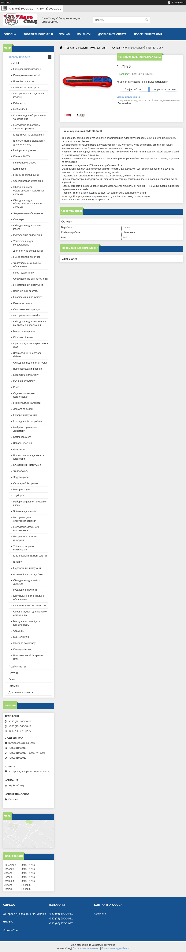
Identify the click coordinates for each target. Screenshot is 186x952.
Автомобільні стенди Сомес (29, 574)
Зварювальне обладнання (28, 213)
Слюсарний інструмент (26, 483)
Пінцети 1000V (21, 156)
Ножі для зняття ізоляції (105, 47)
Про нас (64, 34)
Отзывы (14, 685)
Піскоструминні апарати (27, 402)
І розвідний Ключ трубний (28, 421)
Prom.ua (110, 945)
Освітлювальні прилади (26, 309)
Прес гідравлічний (23, 272)
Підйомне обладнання (26, 174)
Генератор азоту (22, 303)
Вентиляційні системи (25, 290)
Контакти (84, 34)
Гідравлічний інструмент (27, 568)
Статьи (13, 673)
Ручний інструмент (24, 381)
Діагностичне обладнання (28, 250)
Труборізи (18, 495)
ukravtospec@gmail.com (21, 743)
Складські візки (22, 649)
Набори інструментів (25, 415)
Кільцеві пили (21, 636)
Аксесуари (19, 449)
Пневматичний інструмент (28, 284)
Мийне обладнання (24, 331)
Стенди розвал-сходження (28, 180)
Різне (16, 387)
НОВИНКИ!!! (20, 109)
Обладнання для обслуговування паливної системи (27, 203)
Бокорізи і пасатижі (24, 81)
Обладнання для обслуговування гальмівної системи (28, 190)
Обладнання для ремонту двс (30, 362)
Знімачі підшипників (24, 511)
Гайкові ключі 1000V (24, 162)
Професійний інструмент (27, 297)
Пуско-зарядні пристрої (26, 256)
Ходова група (20, 477)
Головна (10, 34)
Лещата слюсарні (23, 408)
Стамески (18, 630)
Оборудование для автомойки (30, 278)
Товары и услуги (19, 56)
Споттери (18, 219)
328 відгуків (178, 2)
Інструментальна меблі (26, 315)
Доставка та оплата (112, 34)
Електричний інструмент (27, 464)
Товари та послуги (37, 34)
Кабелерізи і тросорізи (26, 87)
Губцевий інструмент (25, 589)
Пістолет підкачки (23, 337)
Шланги (17, 561)
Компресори (20, 168)
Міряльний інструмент (26, 374)
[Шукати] (146, 20)
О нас (12, 679)
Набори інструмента (24, 150)
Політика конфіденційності (115, 948)
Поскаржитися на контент (86, 948)
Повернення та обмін (149, 34)
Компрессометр (22, 436)
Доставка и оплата (21, 692)
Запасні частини (22, 443)
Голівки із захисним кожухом (29, 605)
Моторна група (21, 489)
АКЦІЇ (16, 62)
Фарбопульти (20, 471)
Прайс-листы (17, 666)
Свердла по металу (24, 643)
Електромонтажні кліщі (26, 75)
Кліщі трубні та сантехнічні (28, 134)
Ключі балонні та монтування (30, 555)
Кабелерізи (19, 103)
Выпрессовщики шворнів (27, 368)
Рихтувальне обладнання (28, 235)
